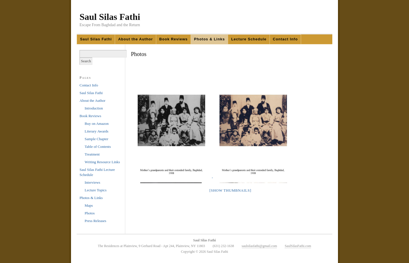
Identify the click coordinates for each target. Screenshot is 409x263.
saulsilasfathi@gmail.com (259, 246)
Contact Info (285, 39)
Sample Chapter (96, 139)
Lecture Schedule (248, 39)
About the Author (135, 39)
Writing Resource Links (102, 162)
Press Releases (95, 221)
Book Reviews (173, 39)
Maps (89, 205)
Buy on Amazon (97, 123)
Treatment (92, 154)
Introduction (94, 108)
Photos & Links (209, 39)
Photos (90, 213)
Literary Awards (96, 131)
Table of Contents (98, 146)
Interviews (92, 182)
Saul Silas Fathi (110, 17)
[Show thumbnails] (230, 190)
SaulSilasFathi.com (298, 246)
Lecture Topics (96, 190)
